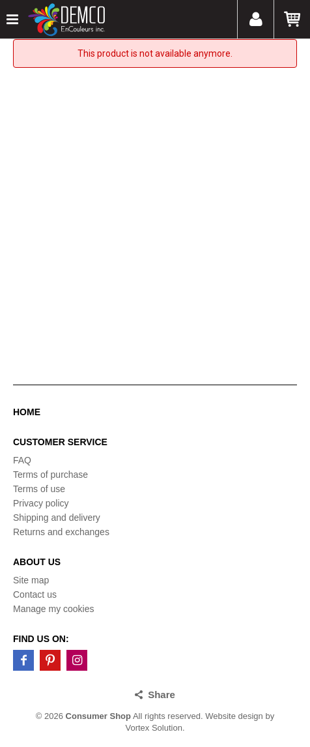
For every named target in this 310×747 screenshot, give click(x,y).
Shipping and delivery (56, 517)
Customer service (60, 442)
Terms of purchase (50, 474)
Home (26, 412)
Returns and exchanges (61, 532)
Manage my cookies (53, 609)
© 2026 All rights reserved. (119, 716)
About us (37, 562)
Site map (31, 580)
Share (161, 694)
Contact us (35, 594)
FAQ (22, 460)
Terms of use (39, 489)
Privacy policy (41, 503)
